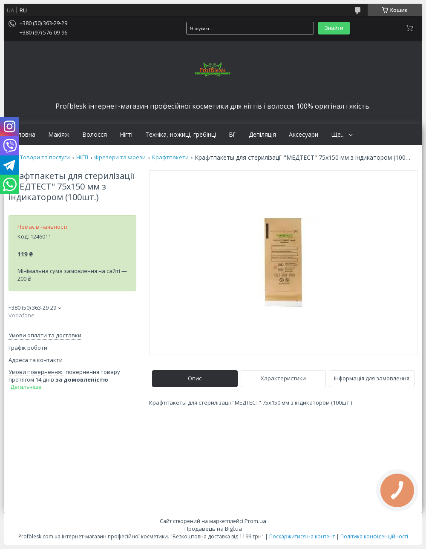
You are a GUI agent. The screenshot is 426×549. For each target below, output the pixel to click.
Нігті (126, 134)
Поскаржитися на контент (302, 536)
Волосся (94, 134)
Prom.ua (255, 521)
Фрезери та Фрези (120, 157)
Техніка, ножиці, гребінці (180, 134)
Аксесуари (303, 134)
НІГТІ (82, 157)
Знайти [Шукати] (334, 28)
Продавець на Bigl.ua (213, 528)
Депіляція (262, 134)
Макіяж (58, 134)
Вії (232, 134)
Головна (23, 134)
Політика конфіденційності (374, 536)
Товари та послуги (45, 157)
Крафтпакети (170, 157)
